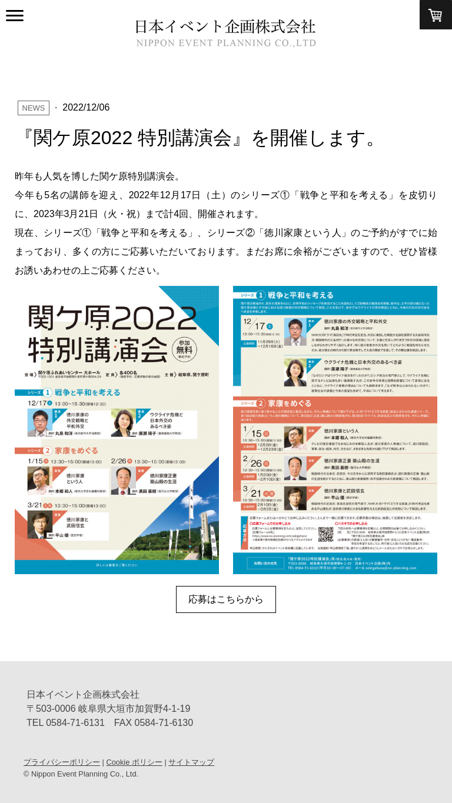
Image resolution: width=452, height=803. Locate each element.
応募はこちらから (226, 599)
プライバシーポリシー (62, 762)
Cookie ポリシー (134, 762)
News (33, 108)
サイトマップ (191, 762)
